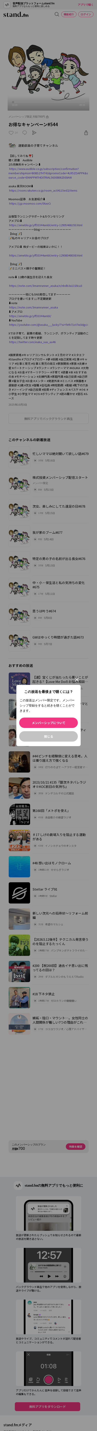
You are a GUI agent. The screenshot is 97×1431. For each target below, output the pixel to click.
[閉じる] (77, 679)
